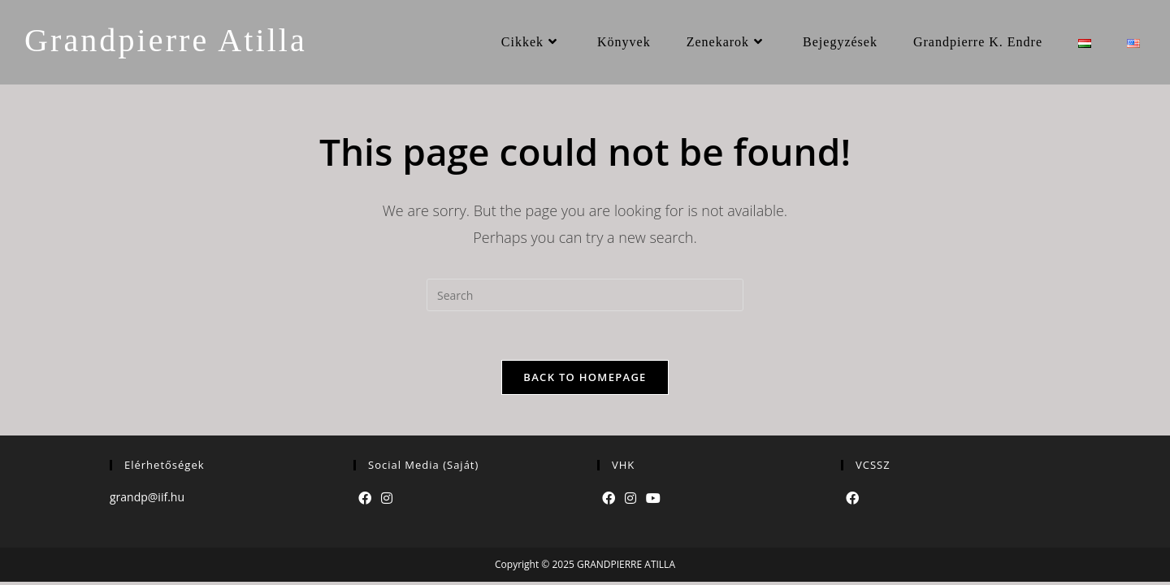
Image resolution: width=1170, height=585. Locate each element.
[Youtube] (653, 498)
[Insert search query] (585, 295)
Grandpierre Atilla (165, 40)
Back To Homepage (584, 377)
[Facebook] (364, 498)
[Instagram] (386, 498)
